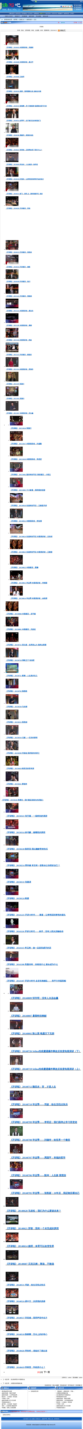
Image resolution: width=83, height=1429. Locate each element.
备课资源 (66, 13)
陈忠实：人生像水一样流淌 (9, 1396)
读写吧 (15, 19)
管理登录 (56, 1419)
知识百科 (48, 13)
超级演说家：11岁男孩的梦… (10, 1395)
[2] (41, 1372)
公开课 (72, 13)
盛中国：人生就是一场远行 (9, 1404)
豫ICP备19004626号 (49, 1424)
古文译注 (30, 13)
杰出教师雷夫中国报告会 (18, 1379)
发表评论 (48, 1385)
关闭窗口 (78, 1385)
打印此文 (71, 1385)
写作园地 (24, 13)
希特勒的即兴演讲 (7, 1391)
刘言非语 (54, 13)
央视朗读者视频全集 (16, 1383)
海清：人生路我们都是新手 (9, 1406)
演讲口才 (42, 13)
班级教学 (60, 13)
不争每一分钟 (5, 1398)
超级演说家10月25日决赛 (9, 1400)
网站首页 (12, 13)
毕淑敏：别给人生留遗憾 (9, 1407)
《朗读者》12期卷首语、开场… (65, 1391)
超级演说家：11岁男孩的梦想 (64, 1400)
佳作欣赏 (18, 13)
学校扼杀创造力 (6, 1402)
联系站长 (78, 9)
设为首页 (78, 7)
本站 (32, 30)
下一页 (47, 1372)
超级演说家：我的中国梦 (9, 1393)
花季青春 (36, 13)
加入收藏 (78, 5)
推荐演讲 (29, 19)
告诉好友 (63, 1385)
